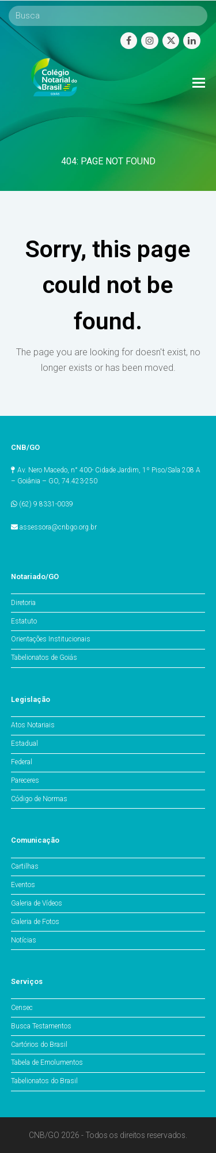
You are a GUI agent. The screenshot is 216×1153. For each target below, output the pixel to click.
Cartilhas (25, 866)
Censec (22, 1008)
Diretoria (23, 603)
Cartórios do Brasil (39, 1045)
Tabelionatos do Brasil (44, 1081)
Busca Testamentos (41, 1026)
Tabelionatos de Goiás (44, 658)
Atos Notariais (33, 725)
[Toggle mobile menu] (198, 83)
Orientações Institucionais (50, 639)
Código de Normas (39, 799)
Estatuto (24, 621)
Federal (21, 762)
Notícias (23, 940)
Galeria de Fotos (35, 922)
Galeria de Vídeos (36, 903)
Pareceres (25, 780)
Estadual (24, 743)
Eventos (23, 885)
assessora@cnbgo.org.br (58, 527)
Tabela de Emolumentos (47, 1062)
